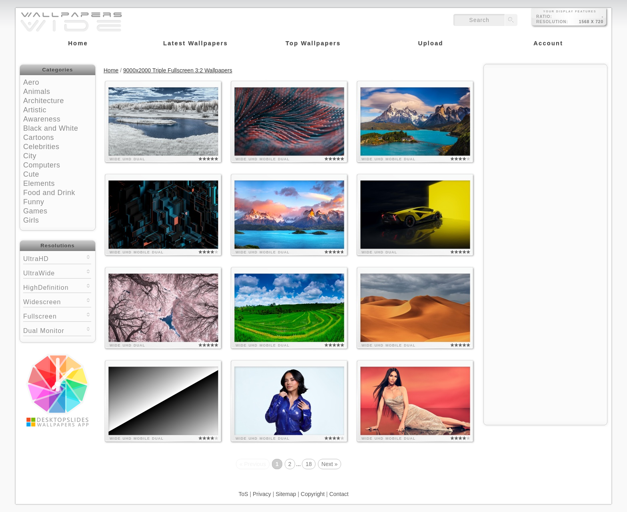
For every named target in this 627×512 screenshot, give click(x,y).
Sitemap (286, 494)
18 (309, 464)
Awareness (41, 119)
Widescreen (57, 301)
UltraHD (57, 258)
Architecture (43, 101)
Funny (33, 202)
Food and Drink (49, 193)
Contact (338, 494)
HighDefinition (57, 287)
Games (35, 211)
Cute (31, 174)
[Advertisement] (545, 119)
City (29, 156)
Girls (31, 220)
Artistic (34, 110)
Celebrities (41, 147)
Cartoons (38, 137)
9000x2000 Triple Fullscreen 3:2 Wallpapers (177, 70)
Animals (36, 92)
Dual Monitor (57, 330)
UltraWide (57, 272)
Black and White (50, 128)
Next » (329, 464)
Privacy (262, 494)
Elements (39, 183)
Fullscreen (57, 315)
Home (111, 70)
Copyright (313, 494)
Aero (31, 82)
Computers (41, 165)
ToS (243, 494)
